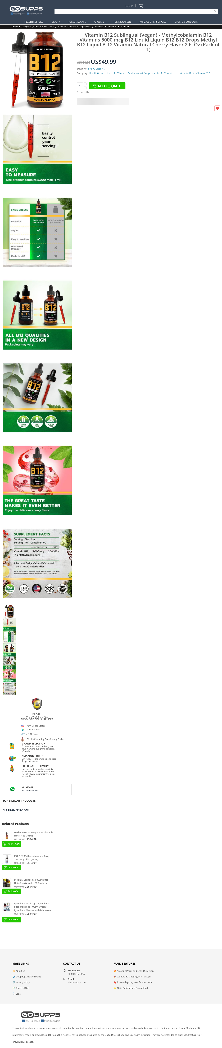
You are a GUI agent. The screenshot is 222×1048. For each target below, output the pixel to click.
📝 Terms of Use (20, 988)
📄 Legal (16, 993)
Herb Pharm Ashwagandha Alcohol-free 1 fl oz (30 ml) (33, 834)
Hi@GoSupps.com (77, 982)
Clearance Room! (16, 810)
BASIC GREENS (96, 68)
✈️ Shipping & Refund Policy (26, 976)
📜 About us (18, 970)
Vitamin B (111, 26)
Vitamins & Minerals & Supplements (74, 26)
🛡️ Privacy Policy (21, 982)
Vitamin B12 (126, 26)
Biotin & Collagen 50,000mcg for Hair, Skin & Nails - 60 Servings (31, 881)
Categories (26, 26)
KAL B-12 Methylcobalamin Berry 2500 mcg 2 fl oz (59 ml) (31, 857)
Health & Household (44, 26)
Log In (129, 5)
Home (15, 26)
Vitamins (99, 26)
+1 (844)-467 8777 (30, 790)
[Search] (135, 11)
